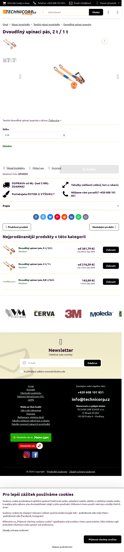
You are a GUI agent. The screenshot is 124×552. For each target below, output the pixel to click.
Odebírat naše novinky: (61, 354)
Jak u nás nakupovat (31, 410)
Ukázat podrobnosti (62, 546)
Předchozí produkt (17, 227)
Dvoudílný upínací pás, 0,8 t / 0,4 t (36, 279)
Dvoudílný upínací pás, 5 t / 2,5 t (35, 248)
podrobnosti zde (87, 512)
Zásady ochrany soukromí (82, 471)
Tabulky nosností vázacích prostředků (31, 424)
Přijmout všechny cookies (103, 539)
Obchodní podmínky (30, 392)
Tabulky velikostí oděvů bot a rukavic (31, 420)
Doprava (31, 413)
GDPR (31, 399)
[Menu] (118, 12)
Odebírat (92, 363)
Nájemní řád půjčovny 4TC (30, 396)
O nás (31, 386)
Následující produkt (104, 227)
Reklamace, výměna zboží (31, 417)
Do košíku (89, 157)
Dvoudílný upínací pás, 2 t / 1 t (34, 263)
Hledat (96, 12)
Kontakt (31, 389)
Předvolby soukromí (57, 471)
